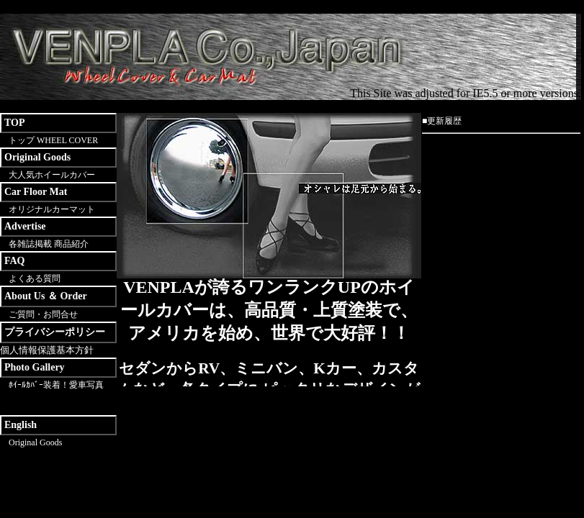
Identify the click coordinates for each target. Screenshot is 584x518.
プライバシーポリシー (54, 332)
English (20, 424)
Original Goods (37, 157)
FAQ (14, 260)
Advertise (25, 226)
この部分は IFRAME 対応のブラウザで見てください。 (269, 332)
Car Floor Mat (35, 191)
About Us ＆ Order (45, 296)
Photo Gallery (34, 367)
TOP (14, 122)
